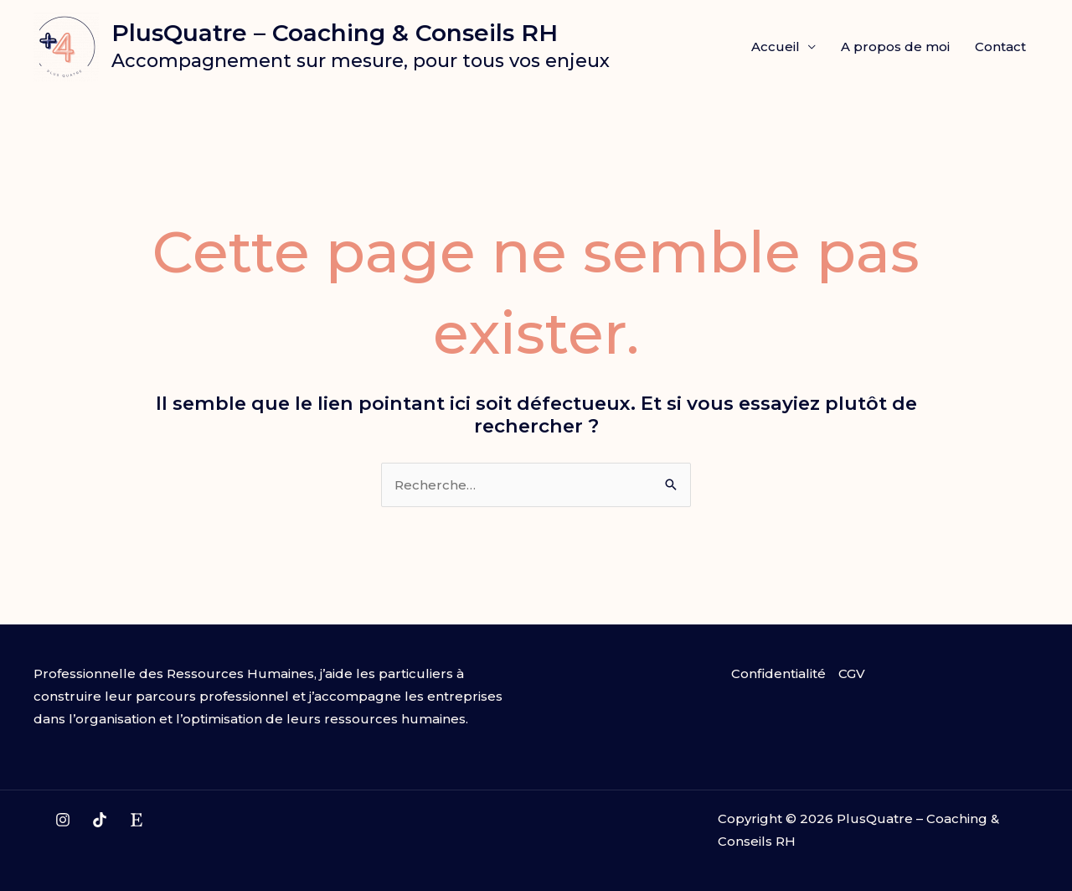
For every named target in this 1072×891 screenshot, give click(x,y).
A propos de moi (895, 46)
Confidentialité (778, 673)
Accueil (775, 46)
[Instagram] (62, 819)
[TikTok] (99, 819)
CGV (851, 673)
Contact (1000, 46)
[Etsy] (136, 819)
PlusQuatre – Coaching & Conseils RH (334, 32)
